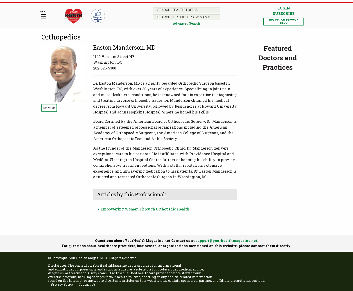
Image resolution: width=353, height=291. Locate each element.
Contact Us (87, 284)
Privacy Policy (62, 284)
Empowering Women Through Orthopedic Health (145, 209)
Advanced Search (186, 23)
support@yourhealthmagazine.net (226, 240)
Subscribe (283, 13)
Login (283, 8)
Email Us (49, 108)
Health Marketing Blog (283, 21)
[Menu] (43, 15)
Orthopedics (61, 36)
